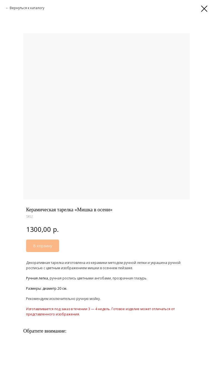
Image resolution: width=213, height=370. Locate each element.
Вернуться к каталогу (27, 8)
